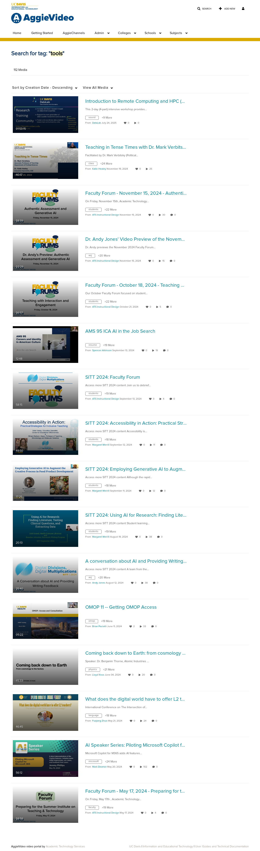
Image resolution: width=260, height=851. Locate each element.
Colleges (124, 33)
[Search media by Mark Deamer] (99, 767)
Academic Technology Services (65, 846)
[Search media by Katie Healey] (99, 169)
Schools (150, 33)
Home (17, 33)
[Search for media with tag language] (95, 716)
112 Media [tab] (20, 70)
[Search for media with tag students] (95, 210)
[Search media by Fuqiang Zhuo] (99, 721)
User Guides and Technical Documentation (222, 846)
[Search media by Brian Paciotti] (99, 626)
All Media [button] (95, 88)
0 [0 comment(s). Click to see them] (175, 215)
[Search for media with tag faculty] (93, 808)
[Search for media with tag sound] (93, 118)
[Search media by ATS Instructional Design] (105, 215)
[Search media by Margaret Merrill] (100, 445)
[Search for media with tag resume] (94, 345)
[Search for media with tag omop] (93, 621)
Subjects (176, 33)
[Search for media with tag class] (92, 164)
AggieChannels (74, 33)
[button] (204, 9)
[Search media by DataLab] (96, 123)
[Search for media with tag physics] (94, 670)
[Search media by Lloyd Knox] (98, 675)
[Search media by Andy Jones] (98, 583)
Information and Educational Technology (168, 846)
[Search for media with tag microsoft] (95, 762)
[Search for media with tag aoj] (91, 256)
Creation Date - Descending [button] (42, 88)
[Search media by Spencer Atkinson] (102, 350)
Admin (99, 33)
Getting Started (42, 33)
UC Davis (135, 846)
